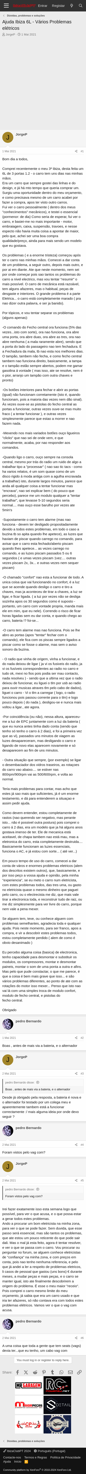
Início (17, 1461)
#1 (82, 151)
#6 (82, 1338)
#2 (82, 1038)
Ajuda (7, 1461)
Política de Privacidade (65, 1457)
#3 (82, 1073)
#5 (82, 1180)
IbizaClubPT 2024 (17, 1451)
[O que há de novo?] (71, 5)
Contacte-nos (12, 1457)
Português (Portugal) (49, 1451)
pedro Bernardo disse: (20, 1082)
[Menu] (6, 5)
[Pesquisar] (80, 5)
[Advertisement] (43, 84)
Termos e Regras (35, 1457)
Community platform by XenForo (37, 1470)
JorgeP (10, 34)
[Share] (76, 151)
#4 (82, 1144)
